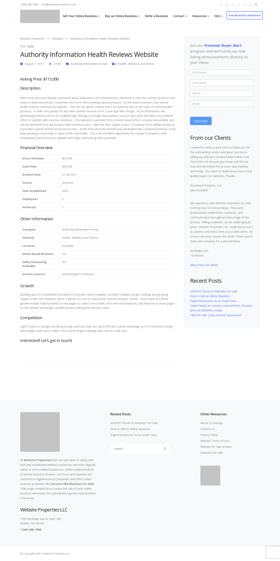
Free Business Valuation (245, 15)
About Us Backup (211, 423)
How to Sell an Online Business (210, 296)
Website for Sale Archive (215, 447)
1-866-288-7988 (29, 4)
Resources (199, 16)
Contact (178, 16)
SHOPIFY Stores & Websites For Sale (213, 291)
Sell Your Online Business (80, 16)
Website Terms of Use (214, 441)
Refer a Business (156, 16)
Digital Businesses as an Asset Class (213, 301)
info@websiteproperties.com (59, 4)
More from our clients (204, 265)
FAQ (217, 16)
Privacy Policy (209, 435)
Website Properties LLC (40, 460)
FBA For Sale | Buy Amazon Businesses (216, 315)
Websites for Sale (211, 453)
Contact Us (207, 429)
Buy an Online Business (121, 16)
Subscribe (201, 121)
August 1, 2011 (34, 64)
